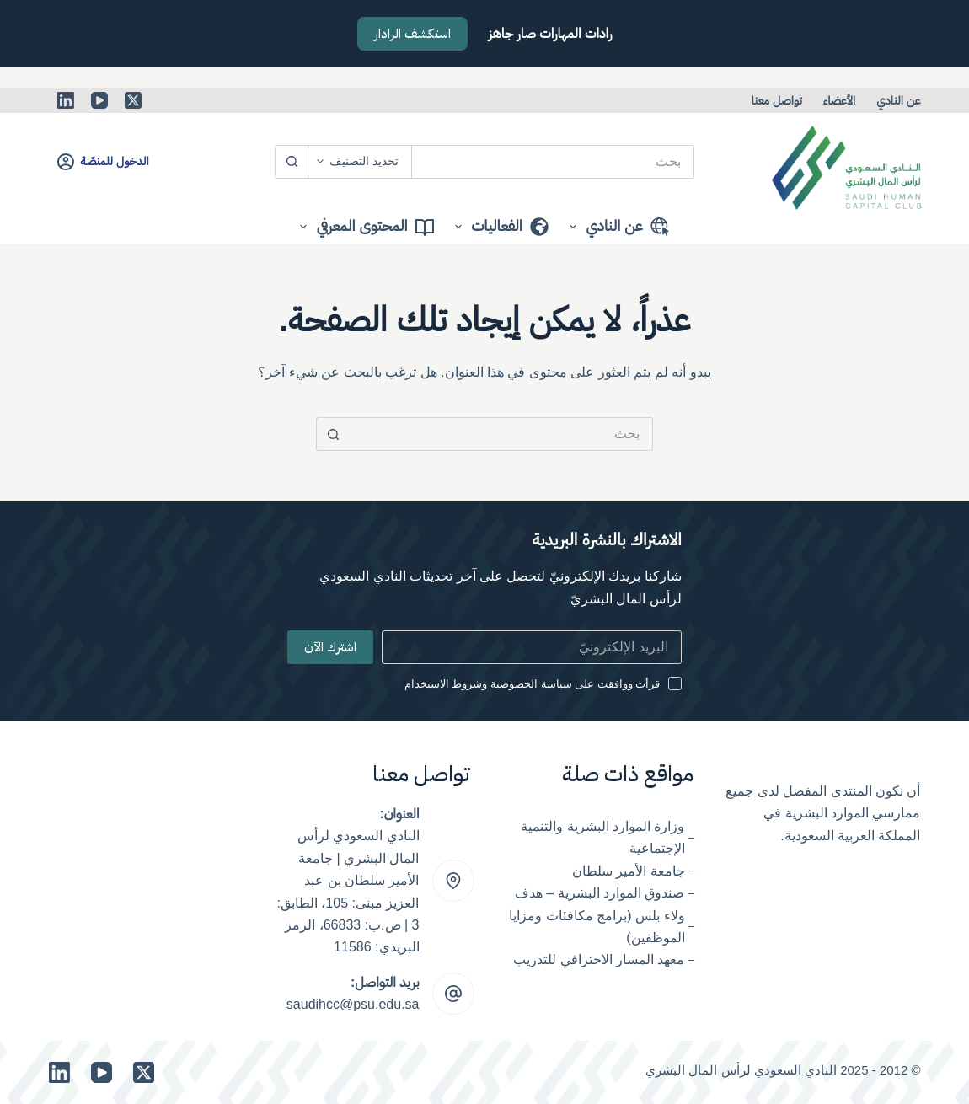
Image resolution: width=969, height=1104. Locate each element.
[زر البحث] (291, 162)
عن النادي (898, 100)
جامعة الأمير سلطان (628, 871)
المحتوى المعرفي (363, 227)
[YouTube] (99, 100)
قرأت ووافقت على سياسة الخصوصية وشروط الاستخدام (532, 684)
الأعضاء (839, 100)
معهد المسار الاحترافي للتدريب (598, 959)
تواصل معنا (777, 100)
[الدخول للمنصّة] (103, 161)
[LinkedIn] (65, 100)
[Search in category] (360, 162)
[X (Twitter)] (133, 100)
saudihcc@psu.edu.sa (353, 1004)
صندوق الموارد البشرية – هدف (600, 893)
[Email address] (532, 647)
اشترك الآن (330, 647)
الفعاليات (498, 227)
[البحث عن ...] (553, 162)
